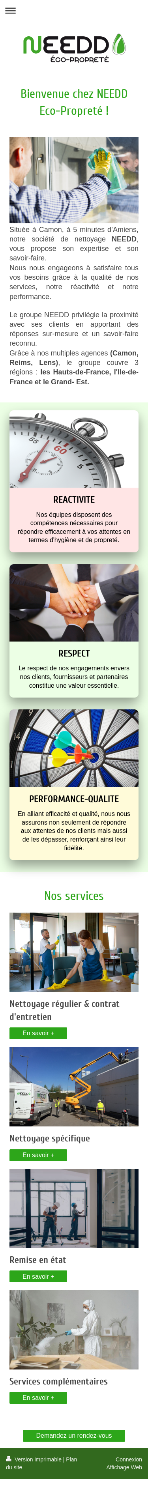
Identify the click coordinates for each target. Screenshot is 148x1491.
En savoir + (38, 1033)
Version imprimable (34, 1459)
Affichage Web (124, 1467)
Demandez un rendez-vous (74, 1435)
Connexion (129, 1459)
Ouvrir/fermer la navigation (74, 10)
